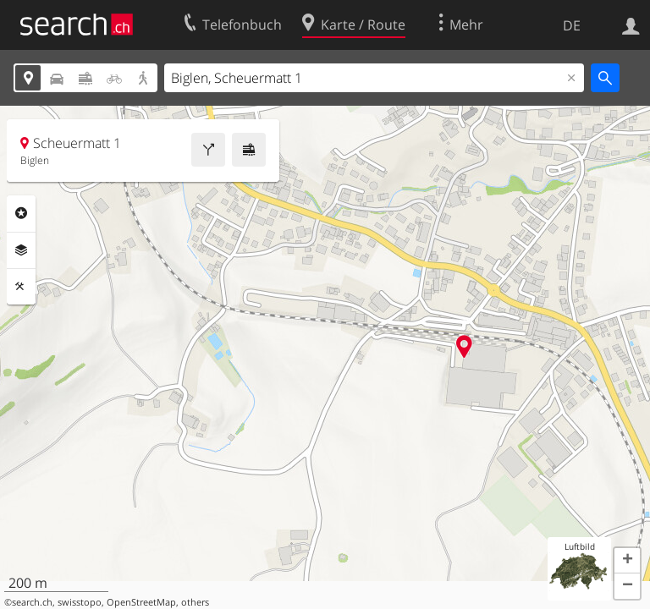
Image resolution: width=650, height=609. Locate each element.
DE (572, 25)
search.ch (32, 602)
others (195, 602)
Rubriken (21, 213)
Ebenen (21, 250)
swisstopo (80, 602)
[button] (627, 560)
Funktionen (21, 286)
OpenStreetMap (141, 602)
